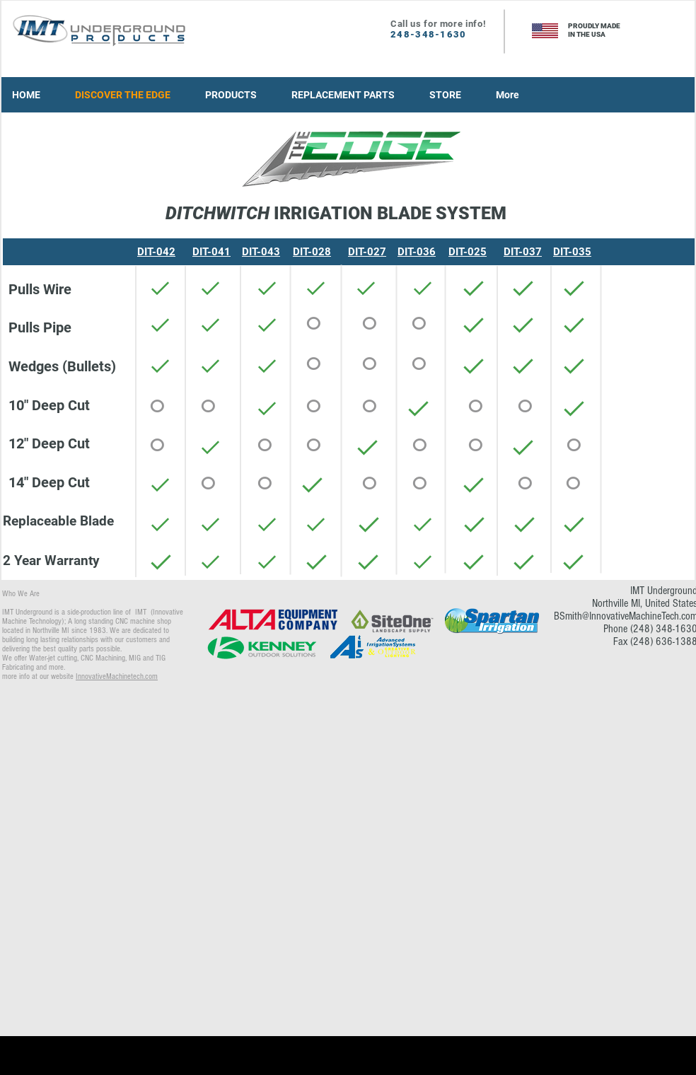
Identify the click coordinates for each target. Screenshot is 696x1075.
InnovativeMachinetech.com (117, 676)
